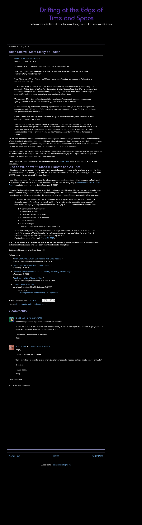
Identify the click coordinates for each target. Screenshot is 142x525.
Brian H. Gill (21, 346)
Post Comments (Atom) (61, 465)
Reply (18, 338)
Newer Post (14, 456)
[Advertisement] (57, 33)
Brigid (18, 318)
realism (31, 304)
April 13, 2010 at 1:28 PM (32, 318)
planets (24, 304)
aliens (17, 304)
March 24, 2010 (47, 238)
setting (44, 304)
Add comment (16, 379)
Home (56, 456)
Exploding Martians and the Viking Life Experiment (38, 293)
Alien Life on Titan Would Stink (27, 59)
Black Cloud (64, 161)
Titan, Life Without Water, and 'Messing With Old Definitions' (38, 259)
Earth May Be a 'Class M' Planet (28, 278)
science (38, 304)
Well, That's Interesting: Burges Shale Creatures (33, 265)
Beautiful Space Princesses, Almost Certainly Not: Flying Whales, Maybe (43, 272)
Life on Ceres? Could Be (24, 284)
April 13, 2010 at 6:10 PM (40, 346)
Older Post (97, 456)
